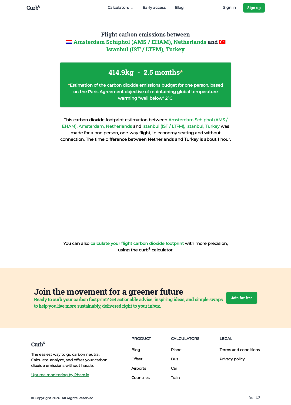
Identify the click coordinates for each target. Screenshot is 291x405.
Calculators (185, 338)
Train (175, 377)
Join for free (241, 297)
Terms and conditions (240, 350)
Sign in (229, 7)
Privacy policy (232, 359)
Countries (140, 377)
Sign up (254, 7)
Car (174, 368)
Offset (137, 359)
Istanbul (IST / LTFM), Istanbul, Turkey (181, 126)
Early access (154, 7)
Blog (179, 7)
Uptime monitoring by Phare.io (60, 375)
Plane (176, 350)
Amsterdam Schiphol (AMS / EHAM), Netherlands (141, 42)
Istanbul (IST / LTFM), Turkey (145, 49)
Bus (174, 359)
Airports (138, 368)
